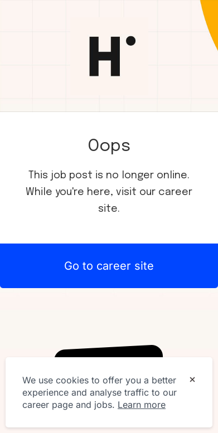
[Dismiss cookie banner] (192, 380)
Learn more (142, 404)
